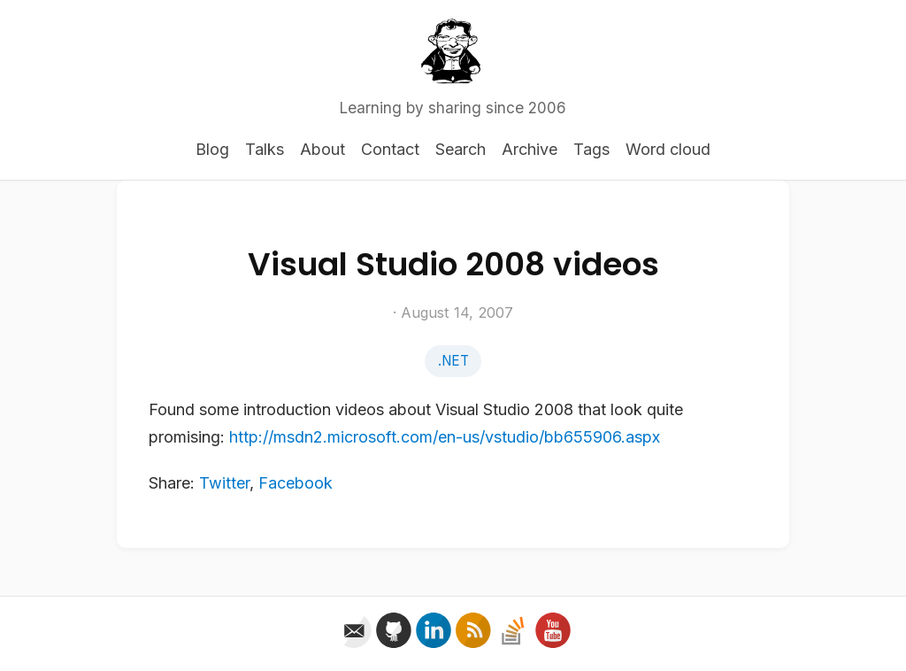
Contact (390, 149)
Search (460, 149)
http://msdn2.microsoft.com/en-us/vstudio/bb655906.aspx (444, 437)
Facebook (295, 483)
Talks (264, 149)
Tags (591, 149)
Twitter (224, 483)
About (322, 149)
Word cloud (668, 149)
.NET (453, 360)
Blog (212, 149)
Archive (529, 149)
